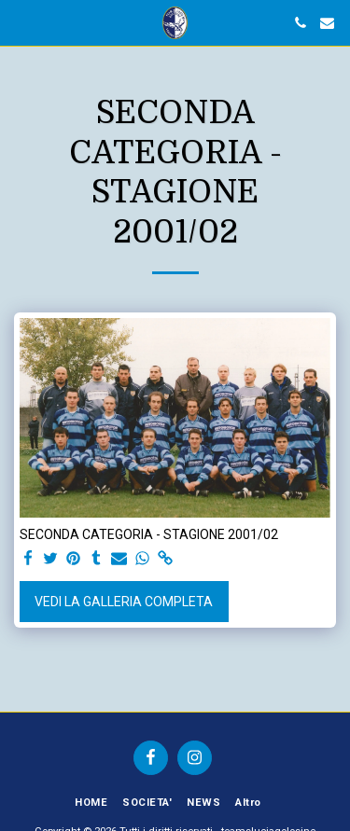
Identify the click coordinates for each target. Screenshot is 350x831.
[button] (20, 22)
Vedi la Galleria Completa (124, 601)
